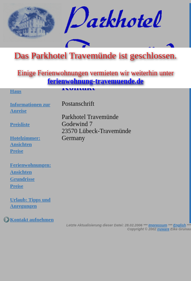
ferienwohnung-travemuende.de (96, 81)
